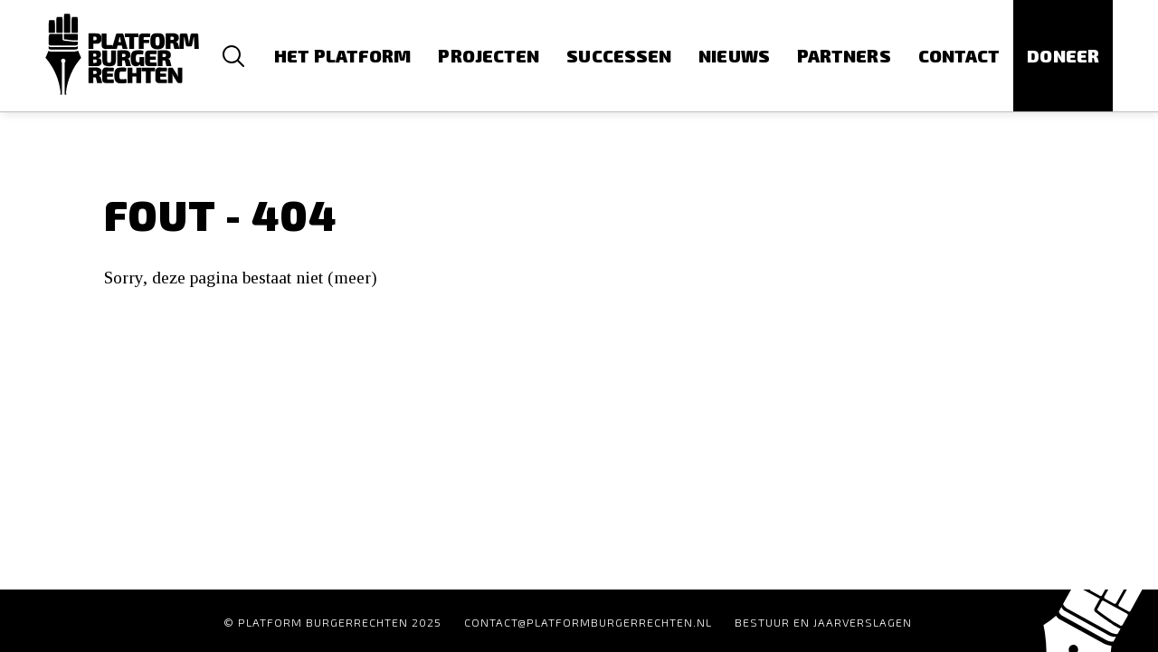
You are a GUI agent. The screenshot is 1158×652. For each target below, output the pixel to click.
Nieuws (734, 55)
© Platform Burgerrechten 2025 (332, 622)
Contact (959, 55)
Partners (844, 55)
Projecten (488, 55)
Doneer (1063, 55)
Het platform (342, 55)
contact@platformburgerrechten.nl (588, 622)
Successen (618, 55)
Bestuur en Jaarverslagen (823, 622)
